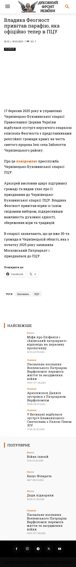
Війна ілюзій (37, 457)
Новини (10, 49)
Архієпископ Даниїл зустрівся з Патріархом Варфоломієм (46, 396)
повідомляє (26, 161)
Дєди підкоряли (40, 495)
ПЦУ (36, 294)
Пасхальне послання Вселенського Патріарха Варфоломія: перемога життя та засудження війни (47, 371)
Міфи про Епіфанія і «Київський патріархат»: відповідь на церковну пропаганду (47, 342)
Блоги (30, 333)
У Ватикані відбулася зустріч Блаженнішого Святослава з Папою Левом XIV (49, 419)
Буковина (23, 294)
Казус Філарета (39, 476)
